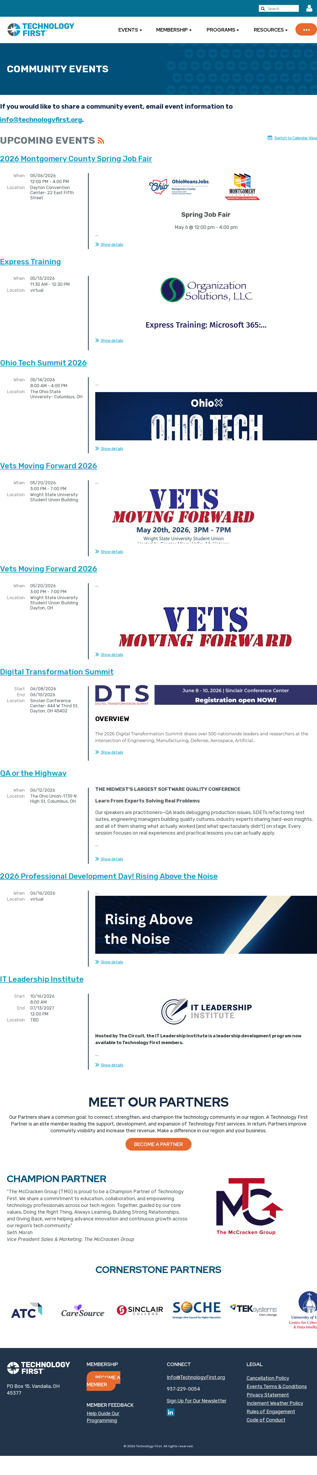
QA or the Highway (33, 764)
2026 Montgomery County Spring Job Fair (76, 158)
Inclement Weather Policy (275, 1394)
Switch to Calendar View (295, 138)
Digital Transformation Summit (57, 666)
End (21, 689)
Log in (309, 8)
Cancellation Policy (268, 1369)
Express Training (30, 261)
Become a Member (103, 1372)
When (19, 175)
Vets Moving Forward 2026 (48, 460)
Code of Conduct (266, 1411)
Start (19, 683)
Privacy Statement (268, 1386)
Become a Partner (158, 1135)
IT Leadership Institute (42, 970)
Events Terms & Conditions (277, 1378)
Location (16, 187)
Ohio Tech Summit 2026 (43, 357)
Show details (112, 244)
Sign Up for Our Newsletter (196, 1392)
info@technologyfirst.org (41, 120)
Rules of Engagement (271, 1403)
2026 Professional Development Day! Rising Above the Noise (109, 867)
